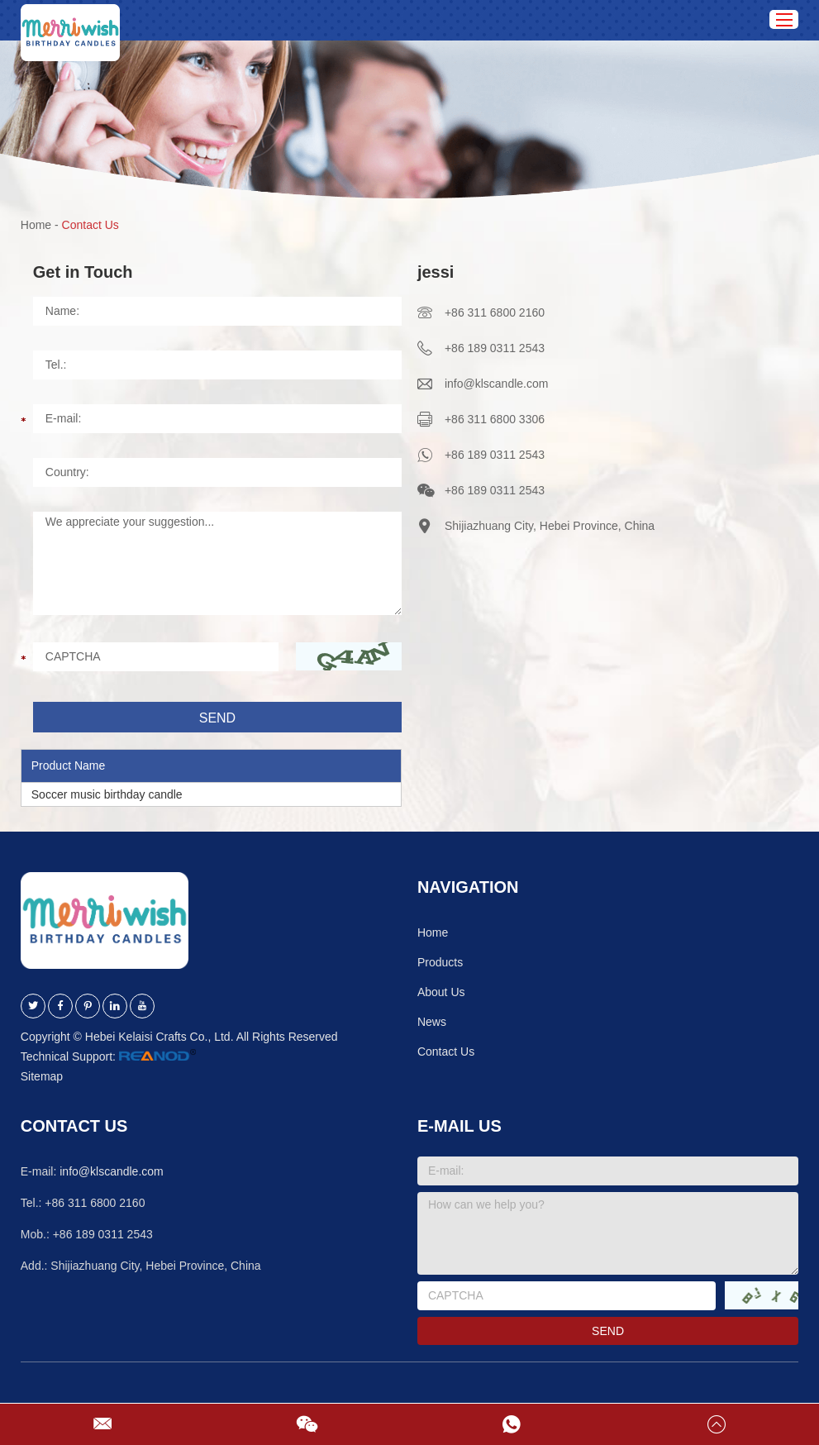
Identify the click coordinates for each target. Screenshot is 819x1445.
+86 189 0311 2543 (495, 454)
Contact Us (90, 224)
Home (36, 224)
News (431, 1021)
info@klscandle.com (497, 383)
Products (440, 962)
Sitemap (42, 1076)
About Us (441, 992)
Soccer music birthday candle (107, 794)
